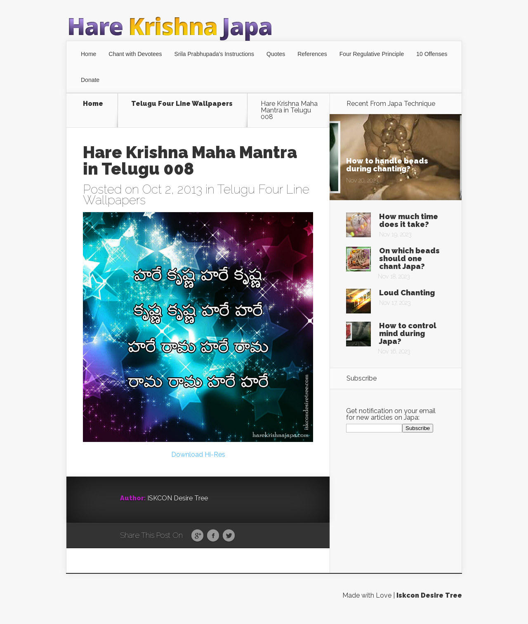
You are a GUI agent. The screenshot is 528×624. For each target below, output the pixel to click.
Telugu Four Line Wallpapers (182, 104)
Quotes (275, 54)
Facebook (213, 542)
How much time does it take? (408, 220)
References (312, 54)
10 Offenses (431, 54)
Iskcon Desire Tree (429, 602)
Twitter (228, 542)
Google (197, 542)
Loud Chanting (407, 292)
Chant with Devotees (135, 54)
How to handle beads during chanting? (387, 165)
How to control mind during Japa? (407, 333)
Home (88, 54)
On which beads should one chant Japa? (409, 258)
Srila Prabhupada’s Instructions (214, 54)
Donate (90, 80)
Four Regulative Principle (371, 54)
